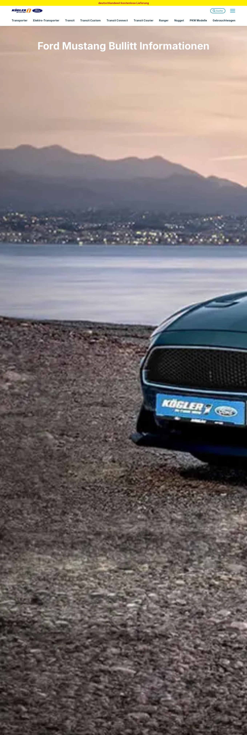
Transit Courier (143, 20)
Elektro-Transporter (46, 20)
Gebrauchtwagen (224, 20)
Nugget (179, 20)
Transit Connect (117, 20)
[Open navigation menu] (233, 11)
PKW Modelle (198, 20)
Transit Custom (90, 20)
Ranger (163, 20)
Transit (70, 20)
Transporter (19, 20)
